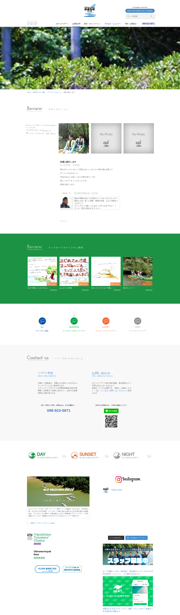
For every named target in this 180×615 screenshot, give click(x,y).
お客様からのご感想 (39, 92)
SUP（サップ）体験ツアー (55, 509)
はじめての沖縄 (66, 288)
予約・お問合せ (131, 24)
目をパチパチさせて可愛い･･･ (103, 288)
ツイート (63, 221)
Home (29, 92)
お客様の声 (76, 24)
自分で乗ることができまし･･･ (39, 288)
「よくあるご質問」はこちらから (112, 391)
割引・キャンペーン (92, 24)
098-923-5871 (148, 23)
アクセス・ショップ (112, 24)
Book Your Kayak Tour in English (140, 11)
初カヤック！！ (129, 288)
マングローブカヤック (54, 92)
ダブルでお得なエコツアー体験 (64, 516)
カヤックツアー (62, 24)
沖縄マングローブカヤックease (42, 523)
